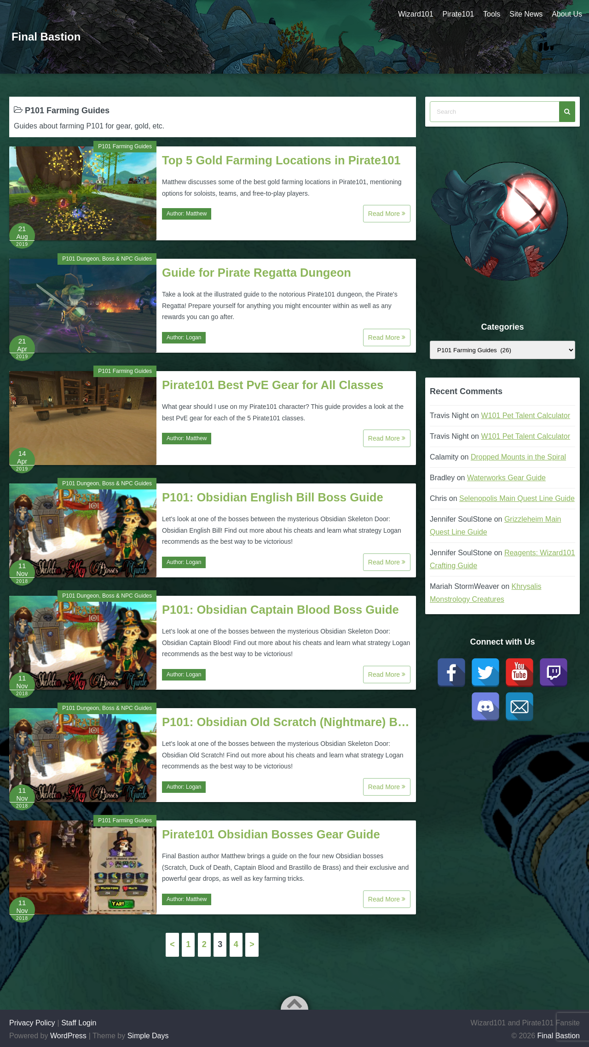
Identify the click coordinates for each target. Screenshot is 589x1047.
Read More (386, 213)
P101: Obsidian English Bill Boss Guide (272, 497)
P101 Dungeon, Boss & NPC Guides (107, 259)
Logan (193, 337)
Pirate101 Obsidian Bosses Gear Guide (271, 834)
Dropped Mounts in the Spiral (518, 457)
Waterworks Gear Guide (506, 478)
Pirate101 (458, 14)
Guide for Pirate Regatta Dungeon (256, 272)
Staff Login (78, 1023)
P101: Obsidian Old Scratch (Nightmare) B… (286, 721)
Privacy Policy (32, 1023)
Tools (491, 14)
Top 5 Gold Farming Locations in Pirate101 (281, 160)
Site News (526, 14)
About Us (567, 14)
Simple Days (148, 1036)
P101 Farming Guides (125, 146)
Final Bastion (46, 36)
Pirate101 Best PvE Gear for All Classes (272, 384)
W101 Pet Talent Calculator (525, 415)
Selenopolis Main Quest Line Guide (517, 498)
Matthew (196, 213)
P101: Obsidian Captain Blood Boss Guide (280, 609)
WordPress (68, 1036)
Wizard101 (415, 14)
